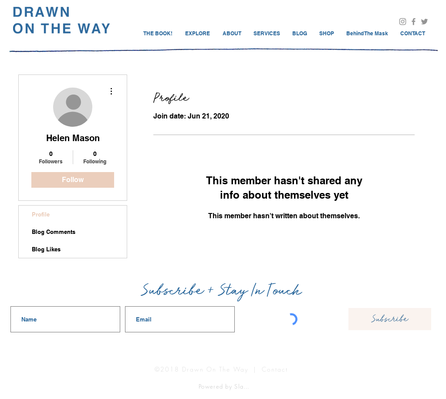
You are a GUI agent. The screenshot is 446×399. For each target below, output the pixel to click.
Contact (275, 369)
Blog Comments (53, 231)
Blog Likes (46, 249)
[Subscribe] (389, 319)
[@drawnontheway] (424, 21)
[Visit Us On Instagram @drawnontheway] (402, 21)
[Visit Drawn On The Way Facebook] (413, 21)
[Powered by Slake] (225, 386)
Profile (41, 214)
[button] (412, 34)
